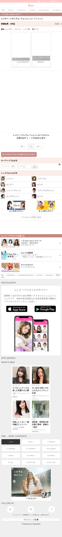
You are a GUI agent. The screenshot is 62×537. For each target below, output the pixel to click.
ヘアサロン (10, 455)
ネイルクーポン (31, 462)
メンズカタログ (10, 448)
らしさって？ (17, 515)
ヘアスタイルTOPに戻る (31, 217)
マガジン (31, 442)
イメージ (17, 29)
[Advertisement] (31, 101)
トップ (11, 442)
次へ (39, 146)
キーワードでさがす (9, 160)
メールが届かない (35, 515)
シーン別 (26, 29)
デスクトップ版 (31, 520)
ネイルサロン (31, 455)
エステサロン (51, 455)
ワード (35, 29)
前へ (23, 146)
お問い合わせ (45, 515)
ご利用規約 (25, 515)
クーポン (10, 462)
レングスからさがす (9, 173)
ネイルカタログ (51, 448)
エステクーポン (51, 462)
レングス (9, 29)
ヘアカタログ (51, 442)
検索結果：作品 (31, 24)
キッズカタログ (31, 448)
